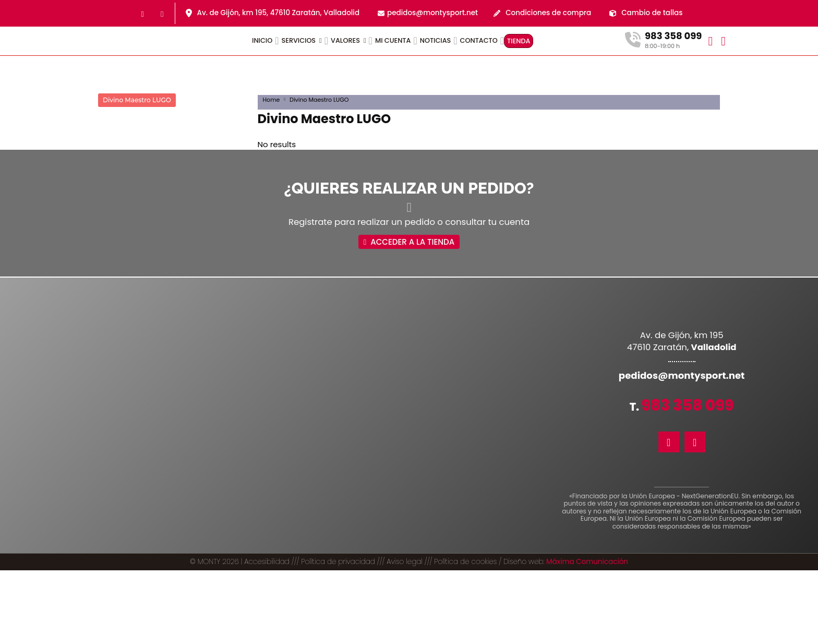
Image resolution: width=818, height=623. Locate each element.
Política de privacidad (338, 614)
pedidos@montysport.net (432, 13)
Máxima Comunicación (587, 614)
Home (271, 99)
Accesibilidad (267, 614)
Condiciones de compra (548, 13)
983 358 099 (687, 393)
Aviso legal (405, 614)
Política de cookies (465, 614)
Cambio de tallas (651, 13)
